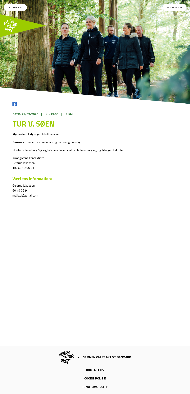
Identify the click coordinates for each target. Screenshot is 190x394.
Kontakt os (95, 370)
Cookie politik (95, 378)
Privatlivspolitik (95, 386)
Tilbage (15, 7)
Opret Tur (174, 7)
